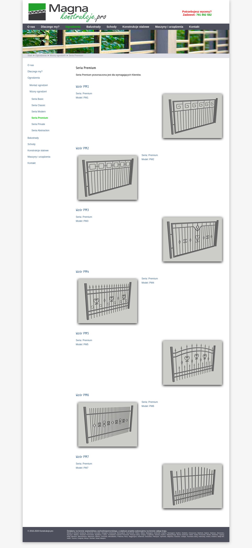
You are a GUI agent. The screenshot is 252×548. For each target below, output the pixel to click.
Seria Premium (76, 55)
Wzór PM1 (82, 86)
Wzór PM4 (82, 272)
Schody (112, 26)
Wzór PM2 (82, 148)
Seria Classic (38, 105)
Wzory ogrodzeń (58, 55)
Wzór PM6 (82, 395)
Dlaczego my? (50, 26)
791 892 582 (204, 14)
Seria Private (38, 124)
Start (30, 55)
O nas (31, 26)
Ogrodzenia (73, 26)
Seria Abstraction (40, 130)
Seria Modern (39, 111)
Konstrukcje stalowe (135, 26)
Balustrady (93, 26)
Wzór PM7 (82, 457)
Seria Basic (38, 99)
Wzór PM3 (82, 210)
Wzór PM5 (82, 333)
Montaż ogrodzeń (39, 85)
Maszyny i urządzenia (169, 26)
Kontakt (194, 26)
